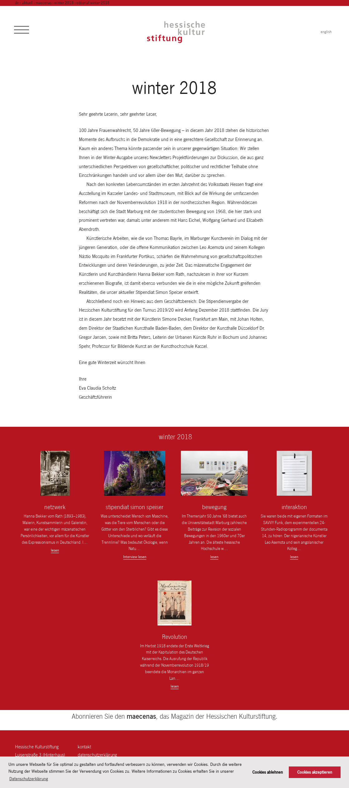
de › (18, 3)
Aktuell (27, 3)
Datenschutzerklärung (97, 754)
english (326, 32)
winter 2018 (64, 3)
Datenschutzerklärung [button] (28, 778)
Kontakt (84, 746)
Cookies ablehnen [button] (267, 772)
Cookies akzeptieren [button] (314, 772)
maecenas (43, 3)
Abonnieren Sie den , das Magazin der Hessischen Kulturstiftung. (175, 716)
